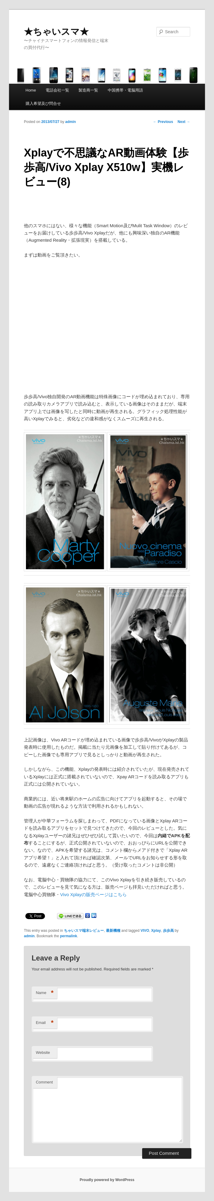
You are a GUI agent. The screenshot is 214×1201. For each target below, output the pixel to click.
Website (43, 1052)
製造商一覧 (88, 90)
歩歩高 (168, 930)
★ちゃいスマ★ (56, 32)
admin (70, 122)
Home (31, 90)
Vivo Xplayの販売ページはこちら (93, 894)
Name (45, 993)
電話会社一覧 (57, 90)
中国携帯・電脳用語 (125, 90)
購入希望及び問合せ (43, 103)
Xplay (156, 930)
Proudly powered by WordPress (107, 1180)
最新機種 (113, 930)
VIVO (144, 930)
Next (183, 122)
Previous (163, 122)
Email (45, 1023)
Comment (44, 1082)
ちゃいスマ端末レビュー (84, 930)
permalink (68, 936)
